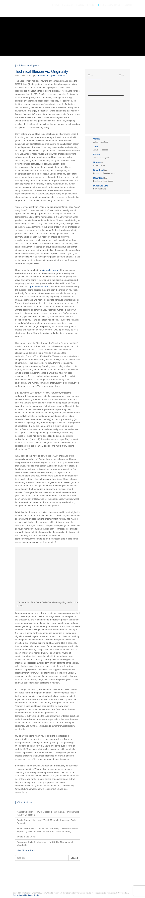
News (55, 5)
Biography (67, 5)
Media (90, 5)
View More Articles (26, 850)
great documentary (38, 286)
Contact (127, 5)
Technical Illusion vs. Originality (41, 71)
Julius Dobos (43, 75)
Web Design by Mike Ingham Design (26, 895)
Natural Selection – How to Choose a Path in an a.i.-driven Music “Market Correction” (48, 813)
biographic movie (50, 270)
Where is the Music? (26, 836)
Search (74, 858)
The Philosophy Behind (109, 5)
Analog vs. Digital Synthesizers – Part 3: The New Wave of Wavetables (45, 843)
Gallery (80, 5)
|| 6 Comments (58, 75)
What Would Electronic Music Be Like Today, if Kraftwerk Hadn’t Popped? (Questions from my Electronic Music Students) (47, 830)
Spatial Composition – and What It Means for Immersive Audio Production (46, 822)
